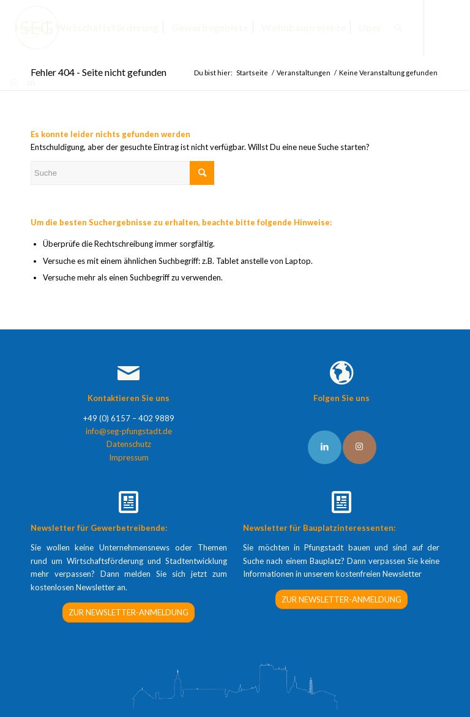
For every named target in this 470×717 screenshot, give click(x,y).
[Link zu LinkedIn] (31, 82)
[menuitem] (29, 27)
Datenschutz (128, 444)
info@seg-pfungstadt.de (129, 431)
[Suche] (398, 27)
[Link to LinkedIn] (324, 447)
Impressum (129, 457)
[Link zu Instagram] (13, 82)
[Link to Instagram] (359, 447)
